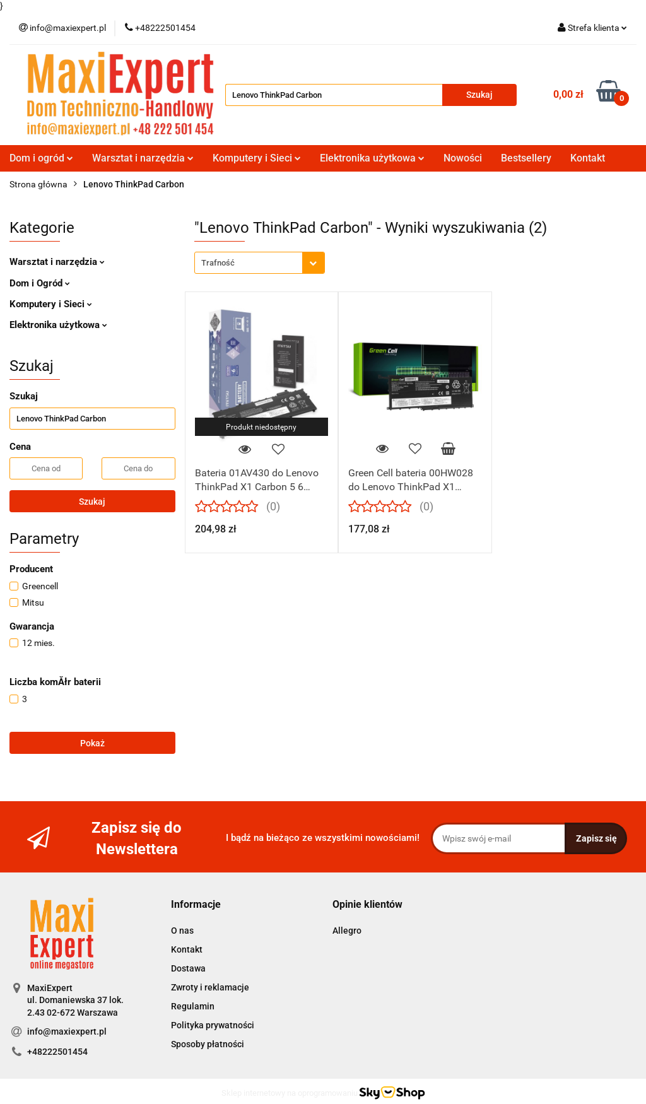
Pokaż (92, 743)
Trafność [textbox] (218, 262)
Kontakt (587, 158)
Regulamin (192, 1006)
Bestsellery (526, 158)
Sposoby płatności (207, 1044)
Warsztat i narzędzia (143, 158)
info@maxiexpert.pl (67, 1031)
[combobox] (259, 263)
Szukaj (92, 501)
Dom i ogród (41, 158)
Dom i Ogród (39, 283)
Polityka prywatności (212, 1025)
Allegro (346, 930)
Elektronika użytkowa (372, 158)
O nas (182, 930)
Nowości (462, 158)
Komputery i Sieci (257, 158)
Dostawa (188, 968)
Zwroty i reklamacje (210, 987)
